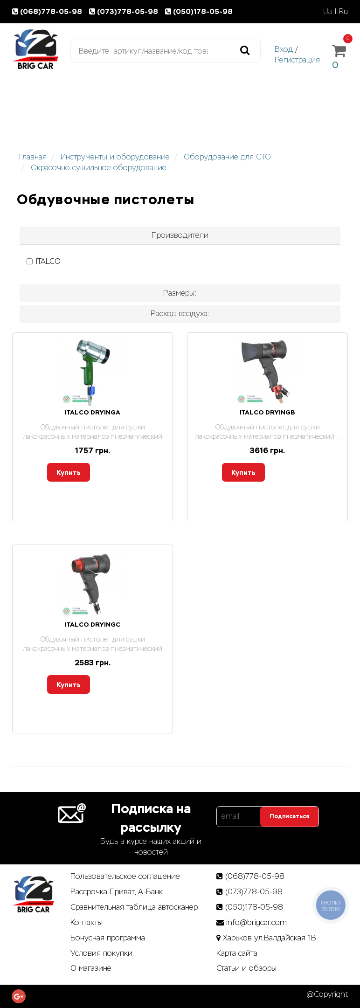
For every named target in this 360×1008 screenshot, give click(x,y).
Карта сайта (236, 953)
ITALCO (44, 261)
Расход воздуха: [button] (180, 313)
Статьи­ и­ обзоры (246, 968)
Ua (327, 11)
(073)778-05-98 (125, 11)
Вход (284, 49)
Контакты (86, 922)
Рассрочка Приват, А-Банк (116, 891)
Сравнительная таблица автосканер (134, 907)
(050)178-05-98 (200, 11)
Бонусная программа (107, 937)
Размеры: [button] (180, 293)
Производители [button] (180, 235)
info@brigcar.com (256, 922)
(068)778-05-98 (49, 11)
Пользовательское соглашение (125, 876)
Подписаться (289, 816)
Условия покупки (101, 953)
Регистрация (297, 59)
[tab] (180, 235)
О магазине (90, 968)
